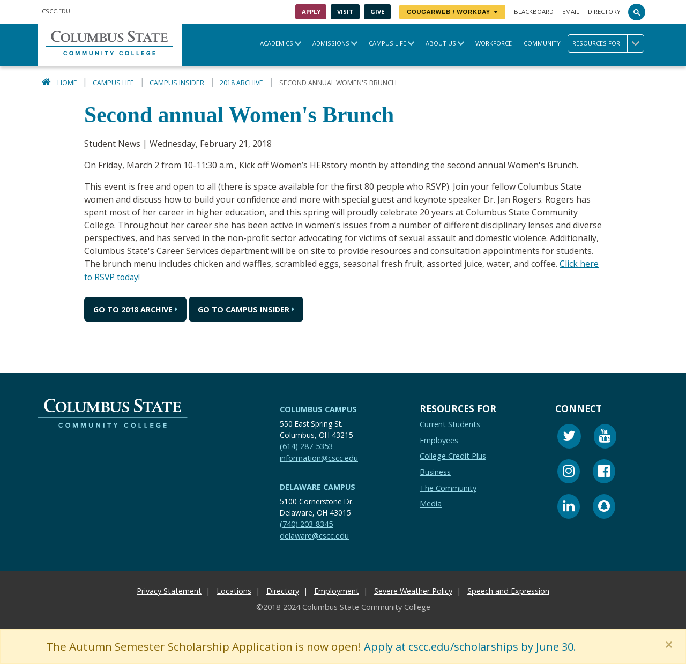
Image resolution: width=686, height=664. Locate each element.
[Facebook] (604, 472)
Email (570, 12)
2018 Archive (241, 82)
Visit (345, 12)
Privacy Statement (169, 590)
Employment (336, 590)
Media (431, 503)
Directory (604, 12)
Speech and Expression (508, 590)
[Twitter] (569, 437)
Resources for (608, 43)
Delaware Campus (317, 486)
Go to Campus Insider (243, 308)
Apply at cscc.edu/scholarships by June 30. (475, 646)
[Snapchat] (604, 507)
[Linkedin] (568, 507)
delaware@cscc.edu (314, 535)
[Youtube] (605, 437)
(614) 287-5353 (306, 446)
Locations (234, 590)
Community (542, 43)
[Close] (671, 645)
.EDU (56, 11)
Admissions (330, 43)
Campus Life (387, 43)
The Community (448, 487)
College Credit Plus (453, 455)
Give (377, 12)
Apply (311, 12)
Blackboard (534, 12)
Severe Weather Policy (413, 590)
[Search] (636, 12)
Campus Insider (177, 82)
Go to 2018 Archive (133, 308)
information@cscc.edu (319, 457)
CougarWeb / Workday (452, 12)
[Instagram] (568, 472)
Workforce (493, 43)
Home (67, 82)
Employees (439, 440)
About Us (441, 43)
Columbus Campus (318, 409)
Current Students (450, 424)
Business (435, 471)
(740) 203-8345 (306, 523)
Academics (276, 43)
